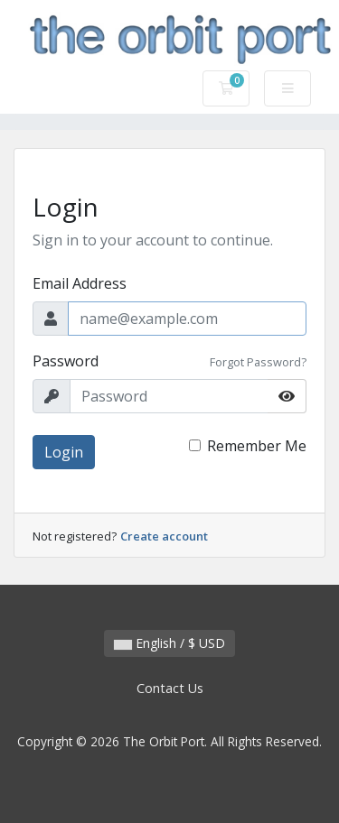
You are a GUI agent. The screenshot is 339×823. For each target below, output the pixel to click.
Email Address (80, 283)
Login (63, 452)
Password (66, 361)
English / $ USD (169, 643)
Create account (164, 536)
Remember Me (256, 446)
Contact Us (170, 688)
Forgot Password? (258, 362)
